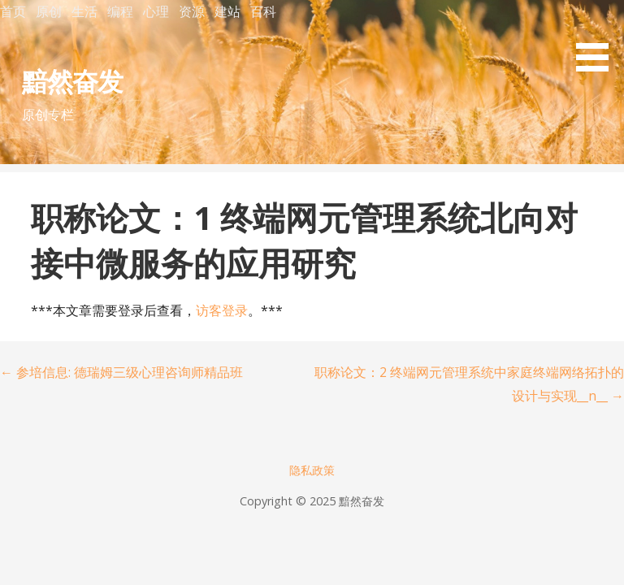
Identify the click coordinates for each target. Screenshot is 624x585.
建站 (227, 11)
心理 (156, 11)
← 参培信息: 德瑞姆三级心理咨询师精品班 (121, 372)
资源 (192, 11)
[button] (598, 38)
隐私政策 (312, 470)
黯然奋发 (72, 80)
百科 (263, 11)
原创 (49, 11)
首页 (13, 11)
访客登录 (222, 310)
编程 (120, 11)
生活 (85, 11)
